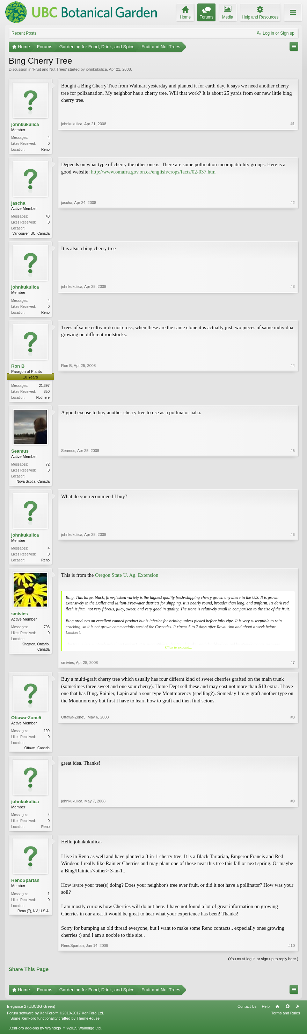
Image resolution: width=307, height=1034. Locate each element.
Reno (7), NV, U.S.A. (33, 916)
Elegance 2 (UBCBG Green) (31, 1012)
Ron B (17, 368)
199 (47, 735)
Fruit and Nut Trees (49, 69)
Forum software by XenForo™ (55, 1019)
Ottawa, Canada (37, 752)
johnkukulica (96, 69)
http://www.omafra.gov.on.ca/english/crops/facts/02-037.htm (153, 172)
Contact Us (246, 1012)
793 (47, 631)
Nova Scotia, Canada (33, 484)
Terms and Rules (285, 1019)
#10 (291, 951)
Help (266, 1012)
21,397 (44, 388)
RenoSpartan (25, 885)
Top (287, 1012)
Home (277, 1012)
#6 (293, 563)
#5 (293, 483)
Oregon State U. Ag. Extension (127, 579)
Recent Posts (24, 33)
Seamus (20, 453)
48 (48, 217)
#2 (293, 233)
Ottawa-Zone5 (26, 721)
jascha (18, 203)
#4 (293, 399)
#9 (293, 831)
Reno (45, 149)
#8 (293, 751)
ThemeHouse (88, 1023)
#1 (293, 149)
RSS (297, 1012)
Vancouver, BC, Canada (31, 234)
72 (48, 467)
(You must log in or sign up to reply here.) (263, 964)
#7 (293, 667)
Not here (43, 400)
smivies (19, 618)
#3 (293, 313)
